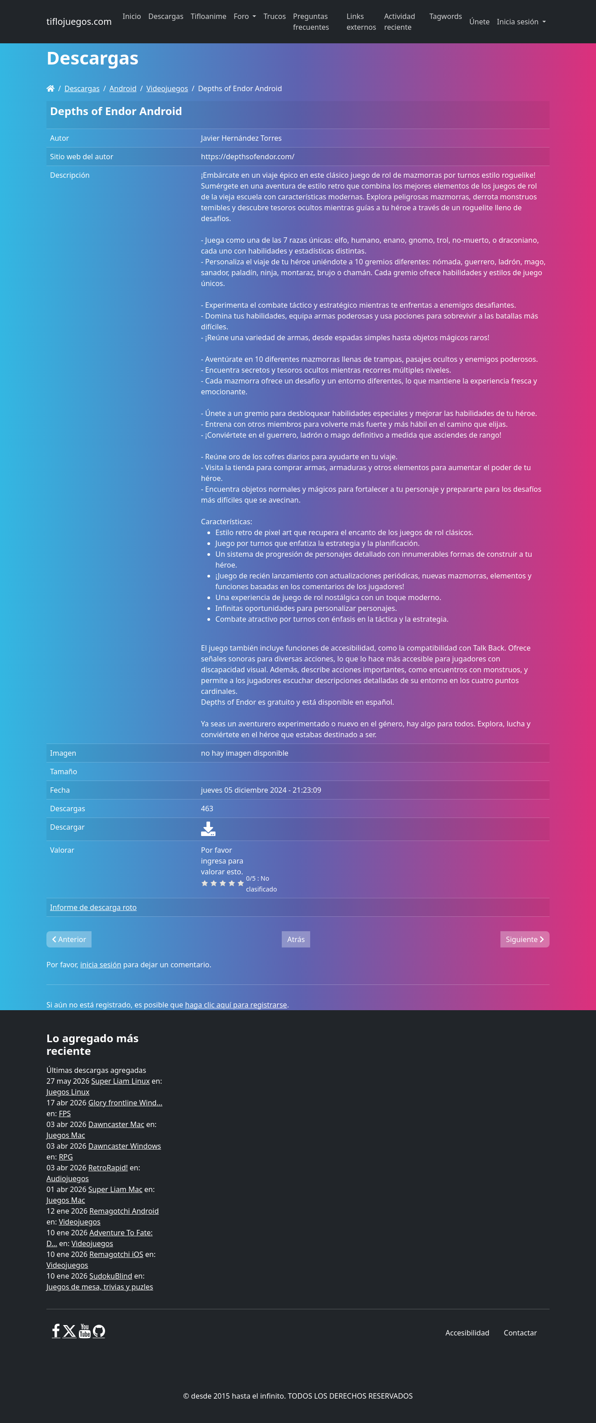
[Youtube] (84, 1335)
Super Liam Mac (115, 1189)
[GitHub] (99, 1335)
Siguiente (525, 939)
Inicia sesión (519, 22)
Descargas (82, 88)
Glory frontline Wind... (125, 1103)
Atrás (296, 939)
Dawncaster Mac (116, 1124)
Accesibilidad (467, 1333)
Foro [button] (242, 16)
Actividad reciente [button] (399, 21)
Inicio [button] (132, 16)
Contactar (520, 1333)
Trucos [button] (274, 16)
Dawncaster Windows (124, 1146)
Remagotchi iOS (116, 1254)
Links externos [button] (361, 21)
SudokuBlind (110, 1276)
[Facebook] (56, 1335)
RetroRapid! (108, 1168)
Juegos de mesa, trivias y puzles (99, 1287)
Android (123, 88)
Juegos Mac (65, 1135)
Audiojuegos (67, 1178)
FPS (65, 1113)
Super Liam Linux (121, 1081)
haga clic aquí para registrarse (236, 1005)
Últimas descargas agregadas (96, 1070)
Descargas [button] (165, 16)
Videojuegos (167, 88)
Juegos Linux (67, 1092)
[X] (69, 1335)
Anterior (69, 939)
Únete (479, 22)
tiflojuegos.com (79, 21)
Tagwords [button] (445, 16)
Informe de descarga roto (93, 907)
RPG (66, 1157)
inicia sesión (100, 965)
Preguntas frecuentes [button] (311, 21)
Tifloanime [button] (208, 16)
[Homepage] (50, 88)
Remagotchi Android (124, 1211)
